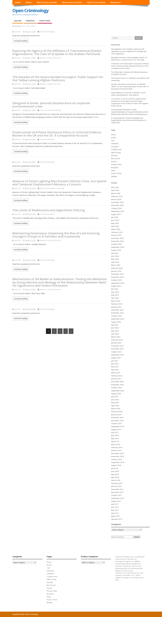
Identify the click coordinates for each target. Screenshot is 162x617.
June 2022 (115, 328)
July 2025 (114, 217)
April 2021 (115, 370)
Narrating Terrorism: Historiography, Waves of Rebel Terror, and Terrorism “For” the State (129, 58)
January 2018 (116, 486)
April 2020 (115, 406)
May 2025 (115, 223)
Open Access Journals (47, 2)
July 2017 (114, 504)
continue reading (20, 41)
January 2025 (116, 235)
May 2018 (115, 474)
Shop (113, 170)
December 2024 (117, 238)
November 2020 (117, 385)
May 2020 (115, 402)
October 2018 (116, 459)
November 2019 (117, 420)
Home (18, 2)
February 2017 (116, 519)
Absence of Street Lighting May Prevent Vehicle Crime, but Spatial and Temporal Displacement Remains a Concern (59, 182)
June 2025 (115, 220)
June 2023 (115, 292)
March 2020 (115, 408)
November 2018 (117, 456)
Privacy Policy (116, 164)
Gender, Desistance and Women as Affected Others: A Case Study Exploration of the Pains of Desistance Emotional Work (130, 86)
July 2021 (114, 361)
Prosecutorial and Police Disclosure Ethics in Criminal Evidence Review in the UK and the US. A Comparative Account (56, 133)
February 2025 (116, 232)
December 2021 (117, 346)
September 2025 (117, 211)
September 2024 (117, 247)
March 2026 (115, 193)
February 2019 (116, 447)
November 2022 (117, 313)
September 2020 (117, 391)
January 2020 (116, 414)
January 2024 (116, 271)
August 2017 (116, 501)
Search (136, 537)
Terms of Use (116, 173)
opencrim (17, 32)
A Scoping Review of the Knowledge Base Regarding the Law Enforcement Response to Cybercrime (128, 120)
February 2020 (116, 411)
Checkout (114, 143)
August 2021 (116, 358)
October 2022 (116, 316)
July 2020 (114, 396)
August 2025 (116, 214)
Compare (114, 146)
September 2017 (117, 498)
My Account (115, 158)
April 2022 (115, 334)
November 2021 (117, 349)
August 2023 (116, 286)
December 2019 (117, 417)
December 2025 (117, 202)
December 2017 (117, 489)
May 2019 (115, 438)
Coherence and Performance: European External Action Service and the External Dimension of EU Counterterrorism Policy (130, 65)
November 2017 (117, 492)
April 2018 (115, 477)
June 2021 (115, 364)
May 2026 (115, 187)
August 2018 (116, 465)
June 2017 (115, 507)
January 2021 (116, 379)
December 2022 (117, 310)
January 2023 (116, 307)
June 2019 (115, 435)
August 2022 (116, 322)
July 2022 (114, 325)
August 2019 (116, 429)
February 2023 (116, 304)
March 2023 (115, 301)
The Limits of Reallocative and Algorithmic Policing (48, 210)
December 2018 (117, 453)
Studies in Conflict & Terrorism (50, 58)
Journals (17, 20)
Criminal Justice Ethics (47, 139)
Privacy (114, 161)
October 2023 (116, 280)
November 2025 (117, 205)
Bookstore (116, 2)
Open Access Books (96, 2)
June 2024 (115, 256)
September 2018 (117, 462)
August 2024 (116, 250)
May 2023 (115, 295)
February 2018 (116, 483)
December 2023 (117, 274)
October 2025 (116, 208)
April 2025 (115, 226)
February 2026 (116, 196)
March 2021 (115, 373)
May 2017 (115, 510)
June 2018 (115, 471)
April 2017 (115, 513)
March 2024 (115, 265)
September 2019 (117, 426)
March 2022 (115, 337)
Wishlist (114, 176)
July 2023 (114, 289)
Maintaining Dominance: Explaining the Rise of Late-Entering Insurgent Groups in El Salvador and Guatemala (56, 234)
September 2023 (117, 283)
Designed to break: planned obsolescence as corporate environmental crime (51, 104)
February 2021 (116, 376)
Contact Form (116, 149)
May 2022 (115, 331)
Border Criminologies (47, 32)
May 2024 (115, 259)
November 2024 (117, 241)
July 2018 (114, 468)
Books (113, 138)
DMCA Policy (116, 152)
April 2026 (115, 190)
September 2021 (117, 355)
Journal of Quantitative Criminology (52, 188)
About (29, 2)
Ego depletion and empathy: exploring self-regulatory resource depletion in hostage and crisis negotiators (128, 51)
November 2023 (117, 277)
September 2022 (117, 319)
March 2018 (115, 480)
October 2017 (116, 495)
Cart (112, 140)
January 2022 (116, 343)
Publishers (30, 20)
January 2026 (116, 199)
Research (114, 167)
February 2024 (116, 268)
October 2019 (116, 423)
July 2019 (114, 432)
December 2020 (117, 381)
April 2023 (115, 298)
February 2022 (116, 340)
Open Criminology (30, 10)
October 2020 (116, 387)
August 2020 (116, 394)
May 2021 (115, 367)
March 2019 (115, 444)
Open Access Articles (72, 2)
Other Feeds (44, 20)
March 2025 (115, 229)
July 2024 (114, 253)
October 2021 (116, 352)
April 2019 (115, 441)
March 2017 (115, 516)
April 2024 (115, 262)
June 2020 (115, 400)
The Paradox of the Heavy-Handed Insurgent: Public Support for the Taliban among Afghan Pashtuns (57, 78)
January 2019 (116, 450)
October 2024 (116, 244)
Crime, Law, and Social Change (50, 110)
